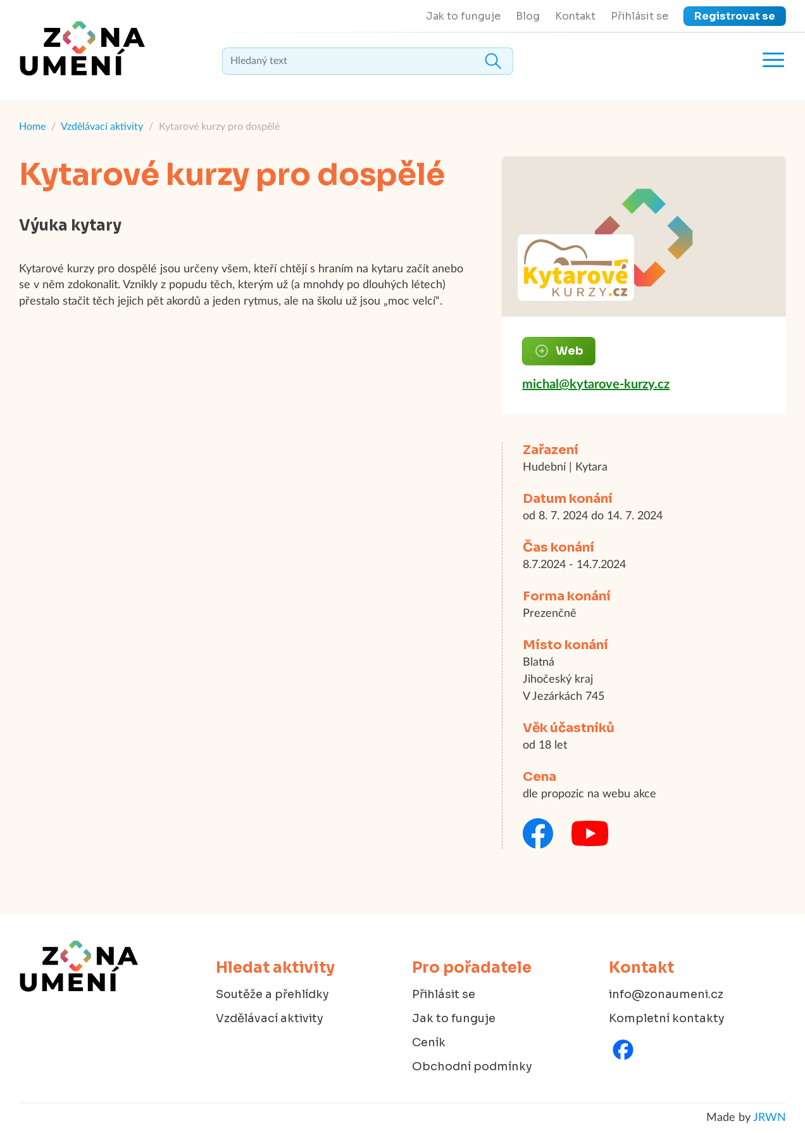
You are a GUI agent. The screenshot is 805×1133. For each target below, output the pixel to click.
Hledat (493, 61)
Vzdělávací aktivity (102, 127)
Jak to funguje (463, 16)
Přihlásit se (639, 16)
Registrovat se (734, 16)
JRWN (769, 1118)
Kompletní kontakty (667, 1018)
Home (32, 127)
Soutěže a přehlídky (272, 994)
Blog (528, 16)
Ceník (429, 1042)
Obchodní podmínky (472, 1066)
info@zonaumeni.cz (666, 994)
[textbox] (367, 61)
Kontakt (575, 16)
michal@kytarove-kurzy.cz (596, 384)
